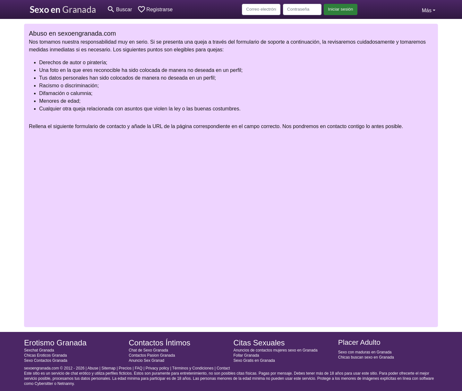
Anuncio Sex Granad (146, 360)
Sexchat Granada (39, 350)
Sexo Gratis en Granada (254, 360)
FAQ (138, 368)
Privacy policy (157, 368)
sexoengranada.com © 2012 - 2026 (54, 368)
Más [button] (427, 10)
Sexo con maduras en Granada (365, 352)
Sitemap (108, 368)
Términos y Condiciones (193, 368)
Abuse (92, 368)
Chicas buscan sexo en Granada (366, 357)
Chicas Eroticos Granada (45, 355)
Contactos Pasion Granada (152, 355)
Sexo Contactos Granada (45, 360)
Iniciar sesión (340, 9)
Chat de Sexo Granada (148, 350)
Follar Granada (246, 355)
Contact (223, 368)
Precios (125, 368)
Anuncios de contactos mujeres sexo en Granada (276, 350)
